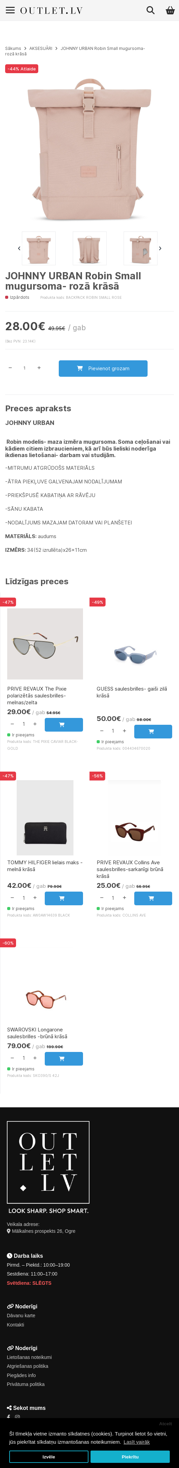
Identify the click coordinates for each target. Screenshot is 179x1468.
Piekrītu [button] (130, 1456)
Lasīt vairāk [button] (137, 1442)
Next (160, 248)
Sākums (13, 48)
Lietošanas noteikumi (29, 1357)
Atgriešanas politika (27, 1366)
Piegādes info (21, 1375)
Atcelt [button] (165, 1423)
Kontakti (15, 1324)
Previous (19, 248)
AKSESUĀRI (40, 48)
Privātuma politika (26, 1384)
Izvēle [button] (48, 1456)
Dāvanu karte (21, 1315)
